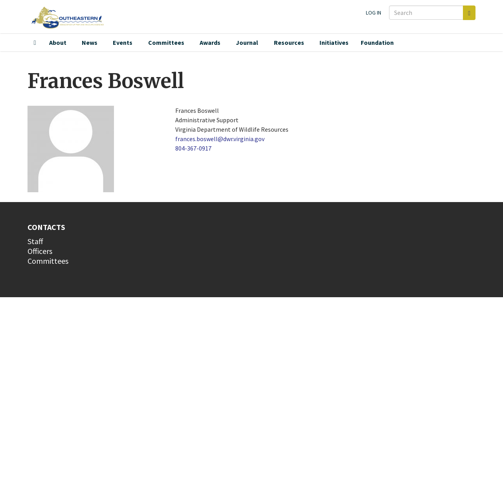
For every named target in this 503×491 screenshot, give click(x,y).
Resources (289, 42)
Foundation (377, 42)
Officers (40, 251)
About (57, 42)
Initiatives (334, 42)
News (89, 42)
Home (35, 43)
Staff (35, 241)
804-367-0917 (193, 148)
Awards (210, 42)
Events (122, 42)
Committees (166, 42)
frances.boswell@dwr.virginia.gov (219, 139)
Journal (247, 42)
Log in (373, 12)
